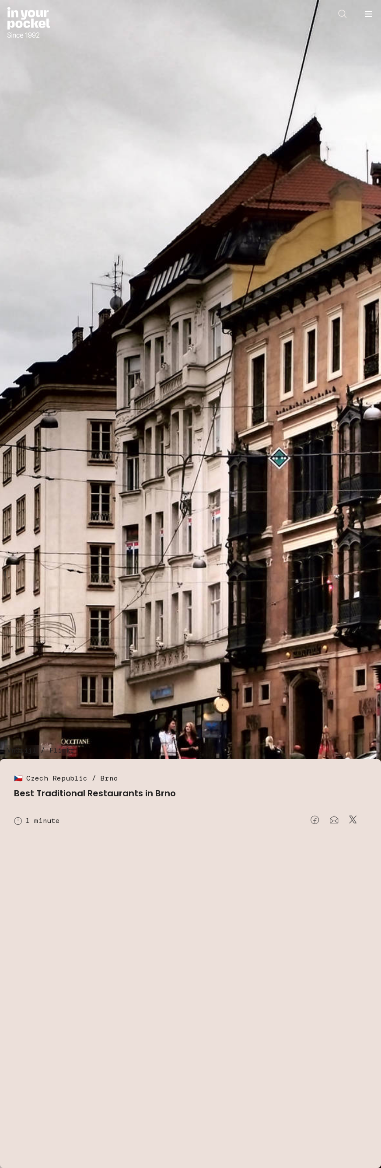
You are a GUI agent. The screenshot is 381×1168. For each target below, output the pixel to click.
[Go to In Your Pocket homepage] (28, 23)
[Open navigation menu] (369, 14)
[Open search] (343, 14)
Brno (109, 778)
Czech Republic (56, 778)
